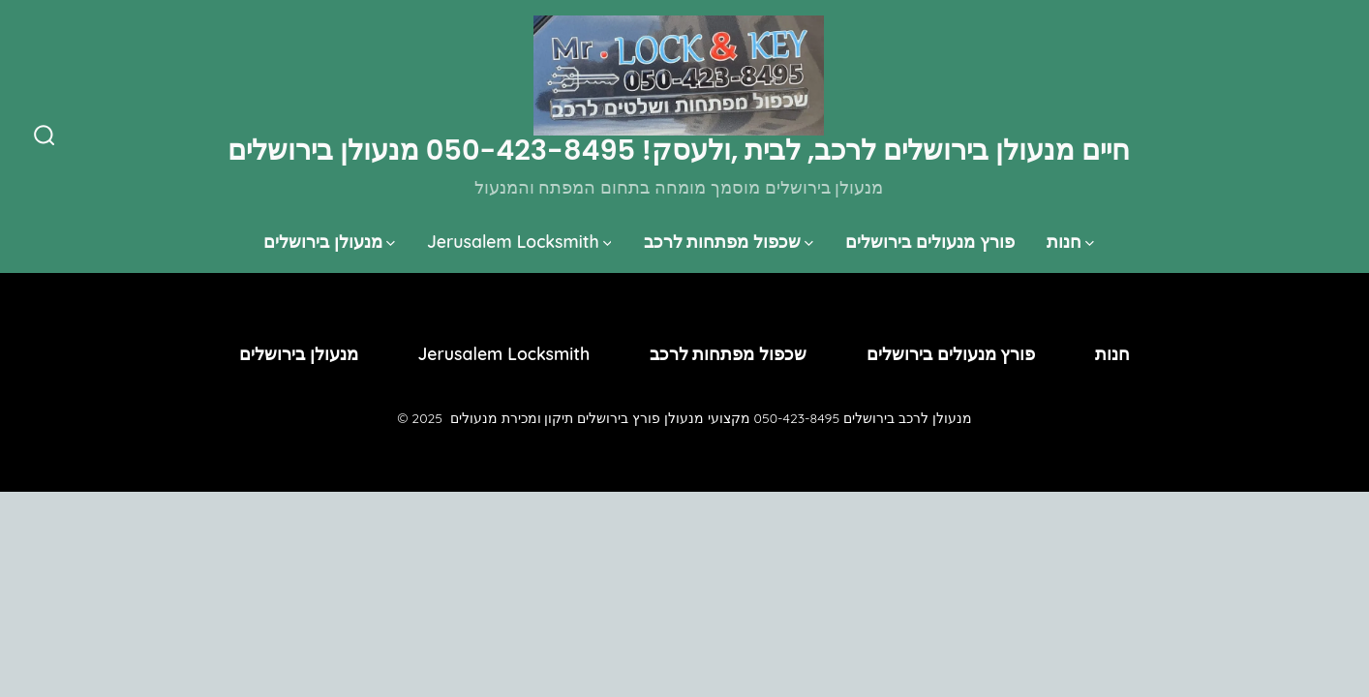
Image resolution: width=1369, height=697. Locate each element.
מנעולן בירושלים (329, 241)
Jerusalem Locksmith (519, 241)
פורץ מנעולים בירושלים (930, 241)
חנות (1070, 241)
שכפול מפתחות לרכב (729, 241)
